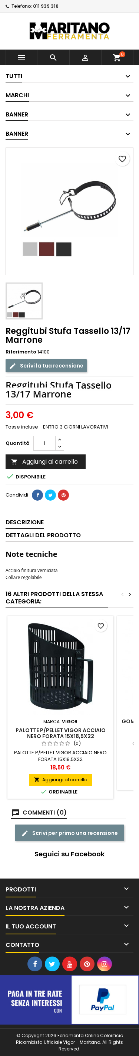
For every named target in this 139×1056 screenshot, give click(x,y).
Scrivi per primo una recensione (69, 833)
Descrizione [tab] (25, 522)
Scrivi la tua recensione (46, 365)
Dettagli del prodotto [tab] (43, 535)
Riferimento (21, 352)
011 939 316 (46, 6)
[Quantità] (44, 443)
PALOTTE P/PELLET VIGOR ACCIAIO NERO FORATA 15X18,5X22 (61, 733)
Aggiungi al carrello (44, 461)
